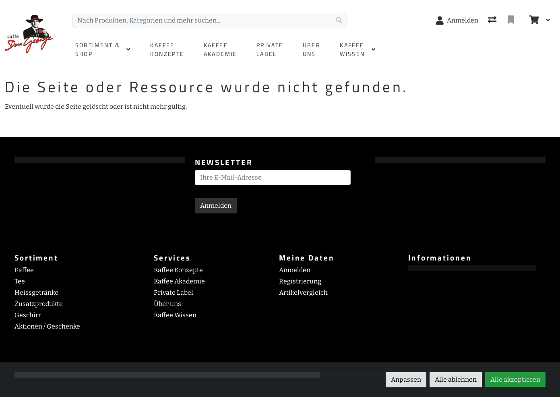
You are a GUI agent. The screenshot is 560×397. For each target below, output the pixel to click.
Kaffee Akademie (179, 281)
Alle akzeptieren (515, 379)
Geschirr (27, 315)
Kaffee (24, 270)
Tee (19, 281)
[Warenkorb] (533, 20)
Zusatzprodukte (38, 304)
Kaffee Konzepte (178, 270)
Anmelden (215, 205)
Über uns (167, 304)
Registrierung (300, 281)
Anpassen (406, 379)
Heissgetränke (36, 292)
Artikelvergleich (303, 292)
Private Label (173, 292)
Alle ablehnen (456, 379)
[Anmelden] (457, 20)
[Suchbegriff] (201, 20)
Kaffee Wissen (175, 315)
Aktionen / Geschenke (47, 326)
